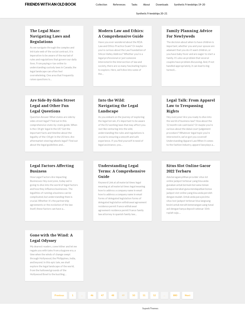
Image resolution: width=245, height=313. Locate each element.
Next (187, 295)
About (146, 4)
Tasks (134, 4)
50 (133, 295)
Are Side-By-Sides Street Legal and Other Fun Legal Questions (52, 105)
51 (144, 295)
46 (92, 295)
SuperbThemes (150, 308)
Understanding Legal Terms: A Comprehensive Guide (121, 171)
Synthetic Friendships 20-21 (151, 13)
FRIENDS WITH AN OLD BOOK (50, 4)
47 (102, 295)
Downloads (162, 4)
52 (154, 295)
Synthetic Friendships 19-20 (189, 4)
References (119, 4)
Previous (59, 295)
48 (112, 295)
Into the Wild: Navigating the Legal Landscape (118, 105)
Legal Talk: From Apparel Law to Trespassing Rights (190, 105)
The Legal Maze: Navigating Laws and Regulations (50, 36)
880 (175, 295)
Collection (101, 4)
